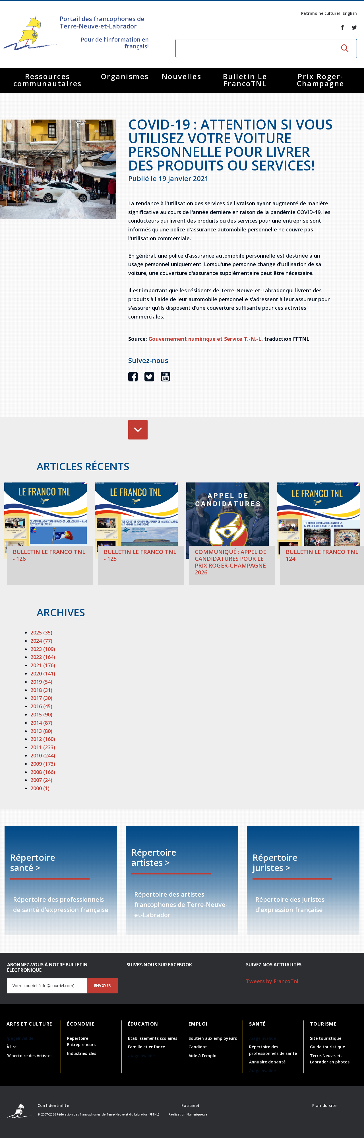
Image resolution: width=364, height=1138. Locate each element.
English (350, 13)
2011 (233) (42, 747)
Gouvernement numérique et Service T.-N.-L (204, 338)
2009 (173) (42, 763)
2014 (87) (41, 722)
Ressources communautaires (47, 79)
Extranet (190, 1105)
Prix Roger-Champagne (320, 79)
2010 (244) (42, 755)
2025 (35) (41, 632)
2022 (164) (42, 657)
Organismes (125, 76)
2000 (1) (39, 788)
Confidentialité (53, 1105)
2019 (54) (41, 681)
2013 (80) (41, 731)
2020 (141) (42, 673)
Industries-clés (81, 1053)
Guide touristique (327, 1046)
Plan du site (324, 1105)
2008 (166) (42, 772)
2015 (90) (41, 714)
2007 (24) (41, 780)
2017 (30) (41, 698)
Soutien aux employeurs (213, 1038)
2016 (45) (41, 706)
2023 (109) (42, 649)
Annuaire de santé (267, 1062)
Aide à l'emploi (203, 1055)
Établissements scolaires (152, 1038)
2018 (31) (41, 690)
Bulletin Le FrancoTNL (245, 79)
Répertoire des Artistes (29, 1055)
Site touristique (325, 1038)
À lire (11, 1046)
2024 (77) (41, 640)
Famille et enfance (146, 1046)
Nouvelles (182, 76)
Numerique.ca (197, 1114)
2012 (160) (42, 739)
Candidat (198, 1046)
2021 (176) (42, 665)
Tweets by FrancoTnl (272, 981)
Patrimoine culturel (320, 13)
